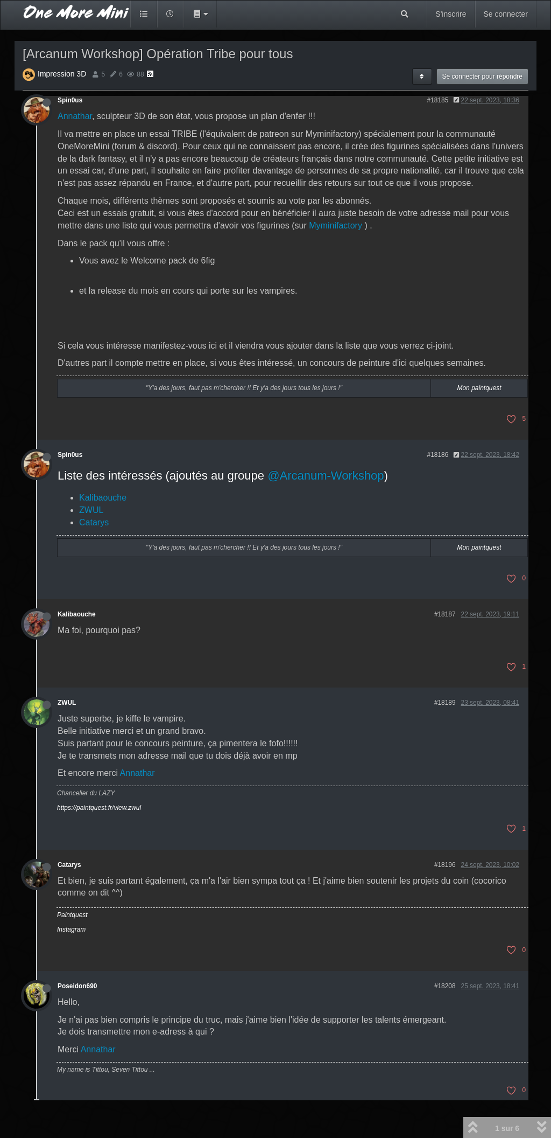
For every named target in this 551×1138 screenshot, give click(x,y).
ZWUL (91, 510)
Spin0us (70, 100)
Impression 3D (62, 74)
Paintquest (72, 915)
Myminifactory (335, 225)
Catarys (94, 522)
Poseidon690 (77, 986)
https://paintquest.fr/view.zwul (99, 807)
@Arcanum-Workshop (325, 475)
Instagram (71, 929)
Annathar (75, 116)
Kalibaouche (102, 497)
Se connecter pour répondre (482, 76)
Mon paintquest (479, 388)
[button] (200, 14)
